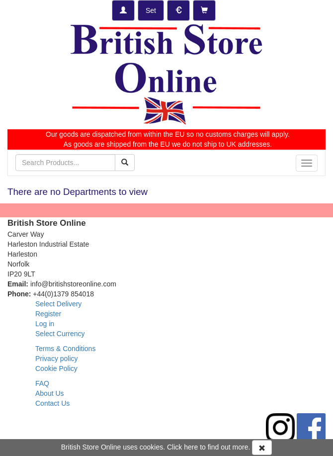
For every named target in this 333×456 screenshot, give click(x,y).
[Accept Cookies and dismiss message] (262, 447)
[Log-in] (123, 10)
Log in (44, 324)
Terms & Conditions (65, 349)
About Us (49, 393)
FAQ (42, 383)
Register (48, 314)
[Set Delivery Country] (151, 10)
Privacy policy (56, 359)
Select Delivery (58, 304)
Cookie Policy (56, 368)
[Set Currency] (178, 10)
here (191, 447)
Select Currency (60, 334)
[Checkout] (204, 10)
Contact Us (52, 403)
